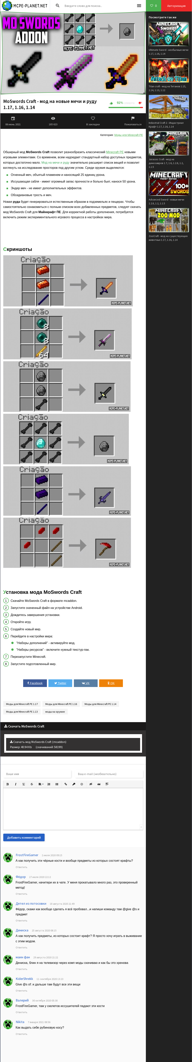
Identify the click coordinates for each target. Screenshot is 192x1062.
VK (86, 683)
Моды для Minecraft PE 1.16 (61, 704)
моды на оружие (55, 711)
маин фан (23, 957)
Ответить (21, 867)
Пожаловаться (133, 121)
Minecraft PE (115, 152)
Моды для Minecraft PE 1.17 (22, 704)
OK (111, 683)
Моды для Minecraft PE (128, 135)
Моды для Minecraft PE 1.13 (22, 711)
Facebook (34, 683)
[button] (7, 784)
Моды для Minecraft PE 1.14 (100, 704)
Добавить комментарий (24, 837)
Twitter (60, 683)
